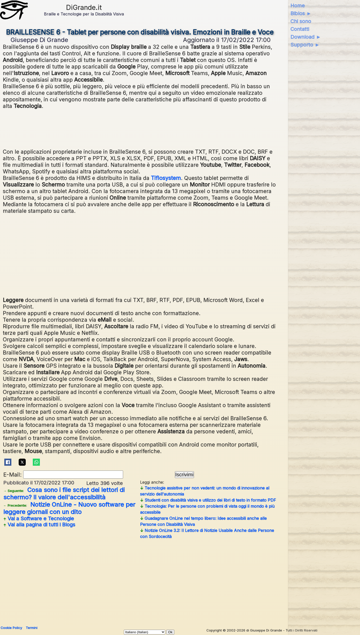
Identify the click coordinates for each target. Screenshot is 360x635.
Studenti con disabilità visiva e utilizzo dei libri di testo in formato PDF (208, 500)
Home (297, 6)
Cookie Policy (11, 628)
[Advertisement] (154, 254)
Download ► (305, 37)
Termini (31, 628)
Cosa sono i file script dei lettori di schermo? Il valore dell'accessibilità (64, 493)
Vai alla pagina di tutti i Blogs (39, 525)
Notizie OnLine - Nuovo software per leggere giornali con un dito (69, 508)
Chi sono (300, 21)
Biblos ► (300, 13)
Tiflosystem (166, 178)
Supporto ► (305, 45)
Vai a (38, 518)
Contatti (299, 29)
